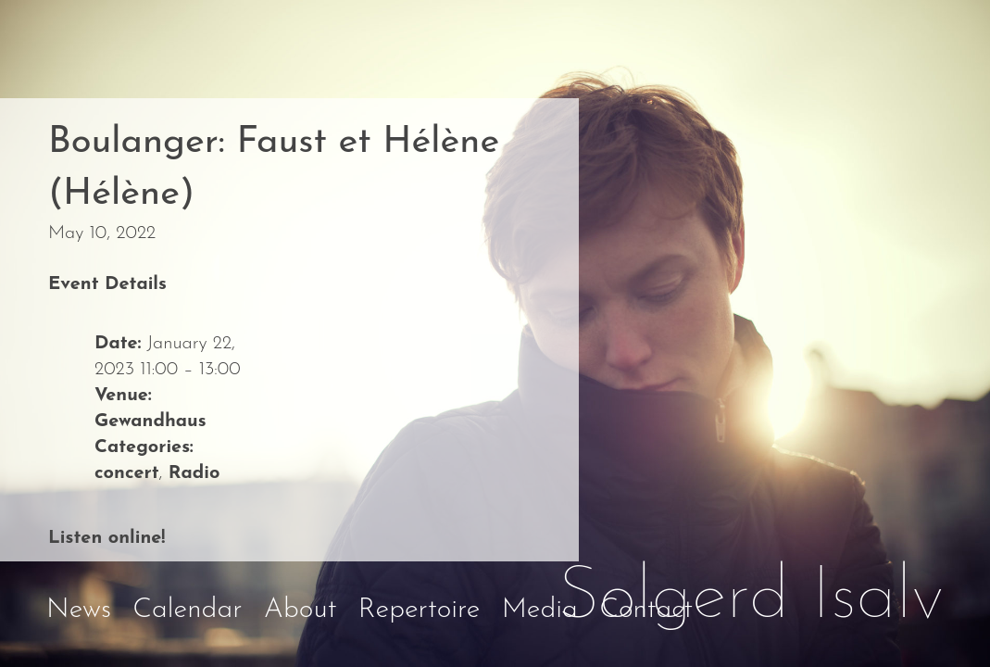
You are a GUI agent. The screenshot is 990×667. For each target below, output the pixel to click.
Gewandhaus (150, 421)
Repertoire (419, 610)
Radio (194, 473)
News (78, 610)
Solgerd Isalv (751, 598)
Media (540, 610)
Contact (646, 610)
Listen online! (106, 538)
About (300, 610)
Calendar (187, 610)
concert (126, 473)
